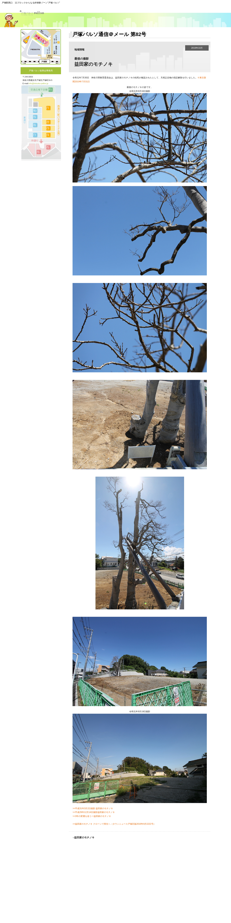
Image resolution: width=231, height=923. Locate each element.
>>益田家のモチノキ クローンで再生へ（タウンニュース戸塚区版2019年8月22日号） (114, 824)
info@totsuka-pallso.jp (38, 83)
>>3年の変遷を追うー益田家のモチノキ (92, 816)
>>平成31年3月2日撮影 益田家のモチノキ (93, 808)
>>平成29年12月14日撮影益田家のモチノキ (94, 812)
